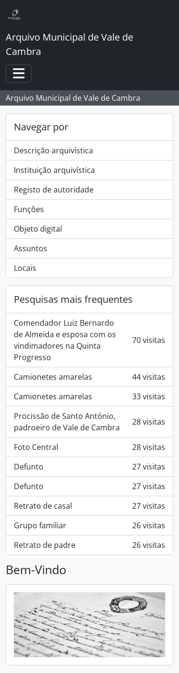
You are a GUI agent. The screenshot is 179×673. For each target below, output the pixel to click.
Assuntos (30, 248)
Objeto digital (38, 229)
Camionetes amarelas (89, 377)
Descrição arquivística (53, 150)
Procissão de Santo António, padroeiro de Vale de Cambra (89, 422)
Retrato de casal (89, 506)
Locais (25, 268)
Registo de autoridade (54, 189)
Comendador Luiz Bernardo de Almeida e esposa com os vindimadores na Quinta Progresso (89, 340)
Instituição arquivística (54, 170)
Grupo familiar (89, 525)
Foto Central (89, 447)
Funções (29, 209)
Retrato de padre (89, 545)
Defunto (89, 466)
